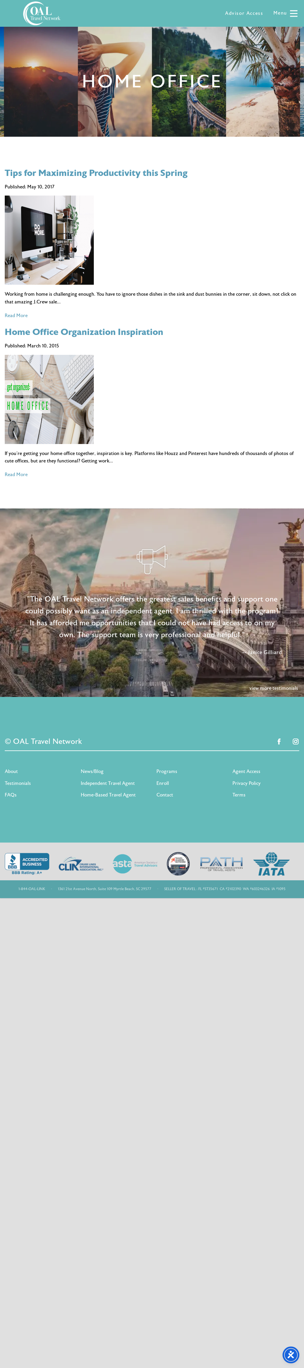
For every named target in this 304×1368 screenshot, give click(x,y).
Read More (16, 316)
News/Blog (92, 771)
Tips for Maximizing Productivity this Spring (96, 173)
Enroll (162, 783)
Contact (164, 795)
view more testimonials (273, 688)
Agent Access (246, 771)
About (11, 771)
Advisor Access (244, 13)
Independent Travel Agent (108, 783)
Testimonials (18, 783)
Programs (166, 771)
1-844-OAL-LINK (31, 889)
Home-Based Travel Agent (108, 795)
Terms (239, 795)
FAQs (11, 795)
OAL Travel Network (42, 13)
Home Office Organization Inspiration (84, 332)
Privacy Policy (246, 783)
